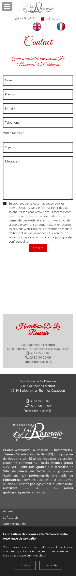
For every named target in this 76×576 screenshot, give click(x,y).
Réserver (52, 19)
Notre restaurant (14, 524)
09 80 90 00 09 (40, 357)
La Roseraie (11, 517)
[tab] (38, 344)
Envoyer (38, 248)
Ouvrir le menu (7, 6)
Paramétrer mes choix (32, 555)
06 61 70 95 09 (25, 19)
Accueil (8, 511)
